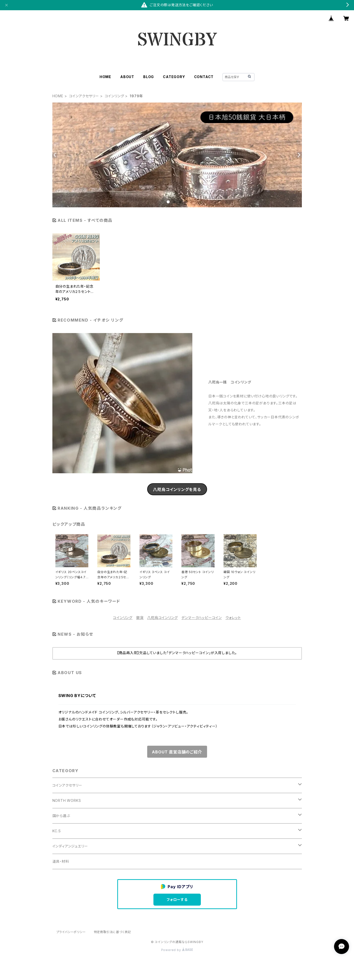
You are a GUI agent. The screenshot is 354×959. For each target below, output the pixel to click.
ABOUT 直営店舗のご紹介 (177, 751)
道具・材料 (60, 861)
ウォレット (233, 617)
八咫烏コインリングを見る (177, 489)
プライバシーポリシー (71, 932)
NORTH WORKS (66, 800)
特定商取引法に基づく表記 (112, 932)
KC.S (56, 831)
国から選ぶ (61, 816)
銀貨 (140, 617)
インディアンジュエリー (70, 846)
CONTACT (204, 77)
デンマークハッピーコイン (201, 617)
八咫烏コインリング (162, 617)
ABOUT (127, 77)
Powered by (177, 950)
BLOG (148, 77)
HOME (105, 77)
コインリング (114, 96)
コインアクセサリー (84, 96)
